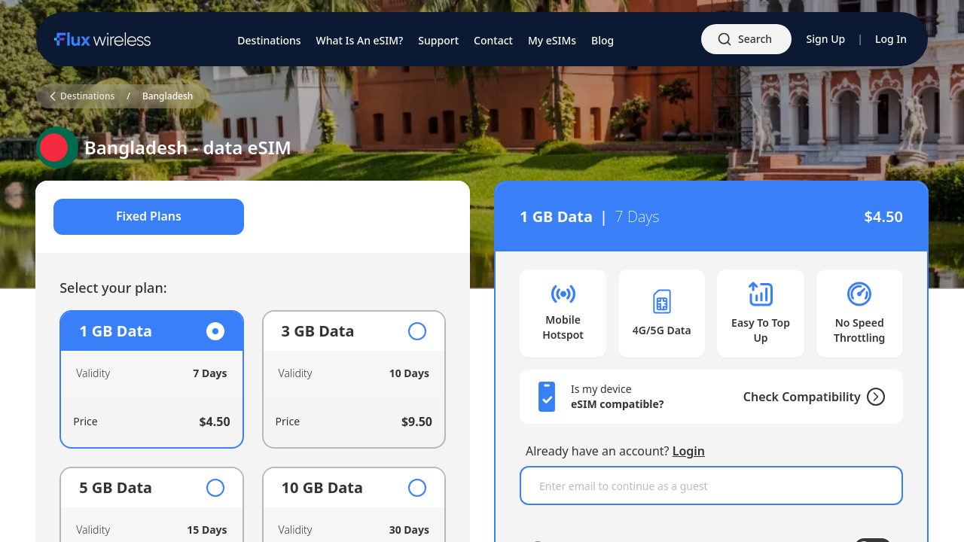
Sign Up (826, 39)
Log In (891, 39)
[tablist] (253, 217)
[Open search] (746, 39)
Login (689, 451)
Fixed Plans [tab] (149, 217)
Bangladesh (167, 96)
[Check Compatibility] (872, 397)
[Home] (102, 39)
